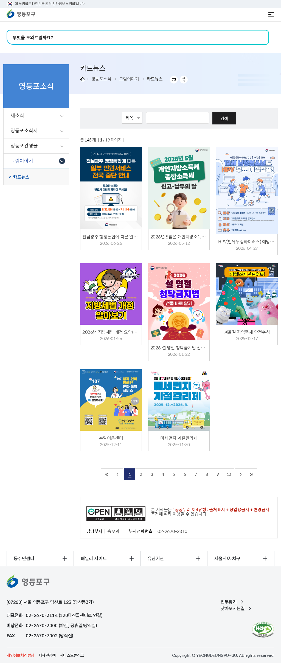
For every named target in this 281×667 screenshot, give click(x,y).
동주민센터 (24, 558)
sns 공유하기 (184, 80)
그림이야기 (129, 78)
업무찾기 (229, 602)
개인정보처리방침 (20, 655)
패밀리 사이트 (94, 558)
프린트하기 (174, 80)
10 (229, 474)
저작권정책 (47, 655)
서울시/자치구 (227, 558)
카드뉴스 (155, 78)
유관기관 (156, 558)
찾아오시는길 (233, 608)
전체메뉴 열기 (271, 14)
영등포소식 (101, 78)
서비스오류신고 (72, 655)
